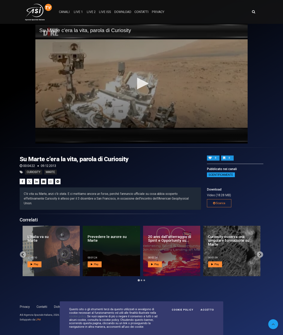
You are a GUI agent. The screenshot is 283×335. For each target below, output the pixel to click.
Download (122, 12)
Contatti (42, 307)
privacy (158, 12)
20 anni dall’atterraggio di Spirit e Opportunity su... (169, 238)
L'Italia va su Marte (38, 238)
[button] (141, 83)
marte (50, 172)
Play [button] (34, 264)
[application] (141, 83)
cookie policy (77, 316)
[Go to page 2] (141, 280)
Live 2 (91, 12)
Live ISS (105, 12)
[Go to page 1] (139, 280)
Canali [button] (64, 12)
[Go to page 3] (144, 280)
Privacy (25, 307)
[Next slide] (260, 254)
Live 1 (78, 12)
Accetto (207, 310)
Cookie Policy (182, 310)
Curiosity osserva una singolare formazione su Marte (228, 240)
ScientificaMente (221, 174)
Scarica (219, 203)
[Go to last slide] (23, 254)
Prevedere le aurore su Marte (107, 238)
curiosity (33, 172)
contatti (141, 12)
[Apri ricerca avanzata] (253, 12)
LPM (38, 319)
